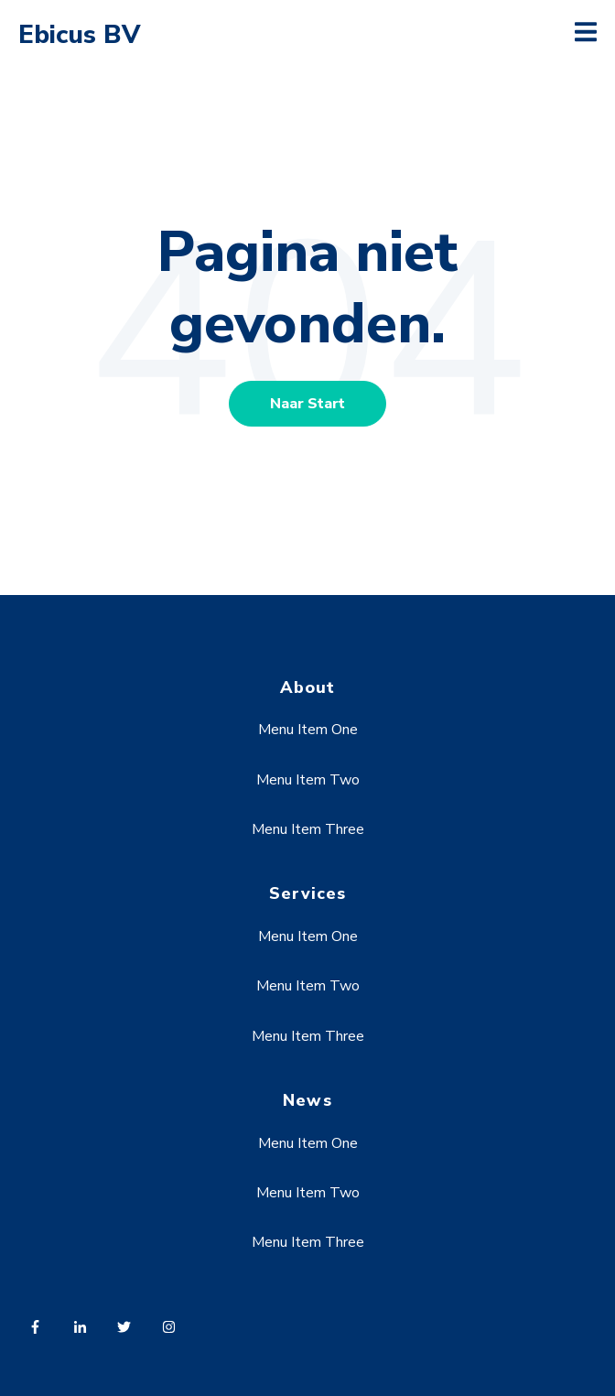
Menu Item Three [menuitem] (308, 829)
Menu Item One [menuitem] (308, 730)
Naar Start (307, 404)
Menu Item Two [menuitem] (308, 780)
